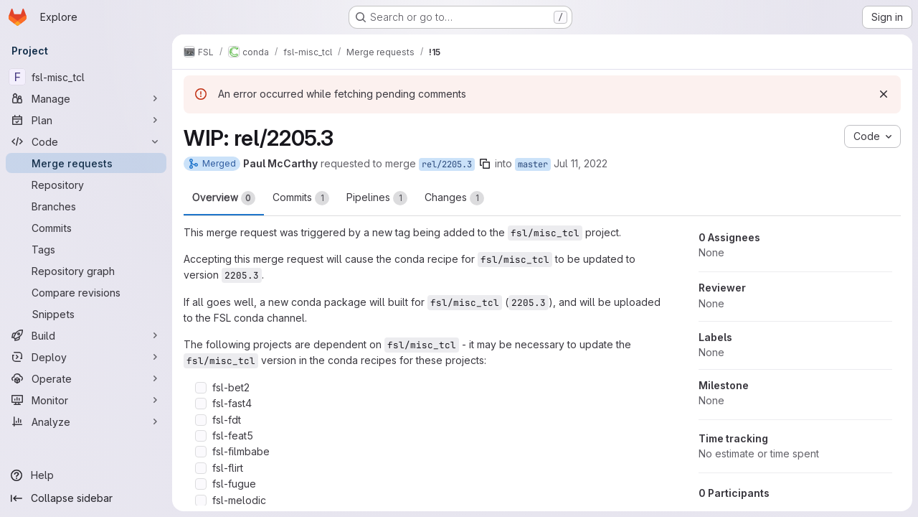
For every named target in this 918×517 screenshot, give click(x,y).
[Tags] (86, 249)
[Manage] (86, 98)
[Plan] (86, 120)
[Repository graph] (86, 271)
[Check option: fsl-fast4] (201, 403)
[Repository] (86, 184)
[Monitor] (86, 400)
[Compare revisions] (86, 292)
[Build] (86, 335)
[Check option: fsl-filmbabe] (201, 451)
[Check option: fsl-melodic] (201, 500)
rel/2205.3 (447, 164)
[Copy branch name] (484, 163)
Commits (301, 198)
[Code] (86, 141)
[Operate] (86, 378)
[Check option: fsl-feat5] (201, 436)
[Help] (86, 475)
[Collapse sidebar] (86, 498)
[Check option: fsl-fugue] (201, 484)
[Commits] (86, 228)
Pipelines (376, 198)
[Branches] (86, 206)
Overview (223, 198)
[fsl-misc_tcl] (86, 77)
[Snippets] (86, 314)
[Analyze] (86, 421)
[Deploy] (86, 357)
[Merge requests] (86, 163)
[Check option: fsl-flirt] (201, 468)
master (533, 164)
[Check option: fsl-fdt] (201, 420)
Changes (454, 198)
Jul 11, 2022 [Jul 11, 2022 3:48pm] (580, 163)
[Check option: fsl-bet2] (201, 387)
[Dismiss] (883, 94)
